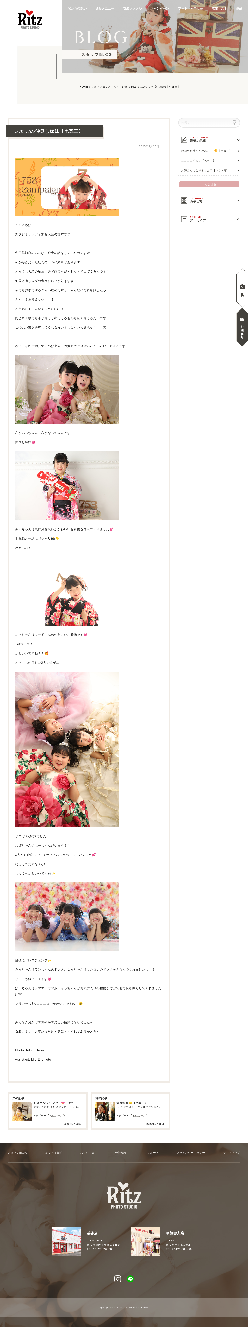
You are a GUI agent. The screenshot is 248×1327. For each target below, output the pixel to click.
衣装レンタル (132, 8)
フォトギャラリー (190, 8)
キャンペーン (160, 8)
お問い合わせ (242, 330)
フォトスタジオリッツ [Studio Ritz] (114, 86)
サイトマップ (231, 1152)
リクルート (151, 1152)
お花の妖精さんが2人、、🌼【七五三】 (206, 150)
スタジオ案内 (88, 1152)
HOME (83, 86)
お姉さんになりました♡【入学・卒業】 (207, 170)
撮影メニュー (105, 8)
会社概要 (121, 1152)
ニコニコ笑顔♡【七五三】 (198, 160)
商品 (239, 8)
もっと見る (209, 184)
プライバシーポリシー (191, 1152)
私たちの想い (77, 8)
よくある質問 (53, 1152)
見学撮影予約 (242, 291)
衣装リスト (219, 8)
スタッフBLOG (17, 1152)
